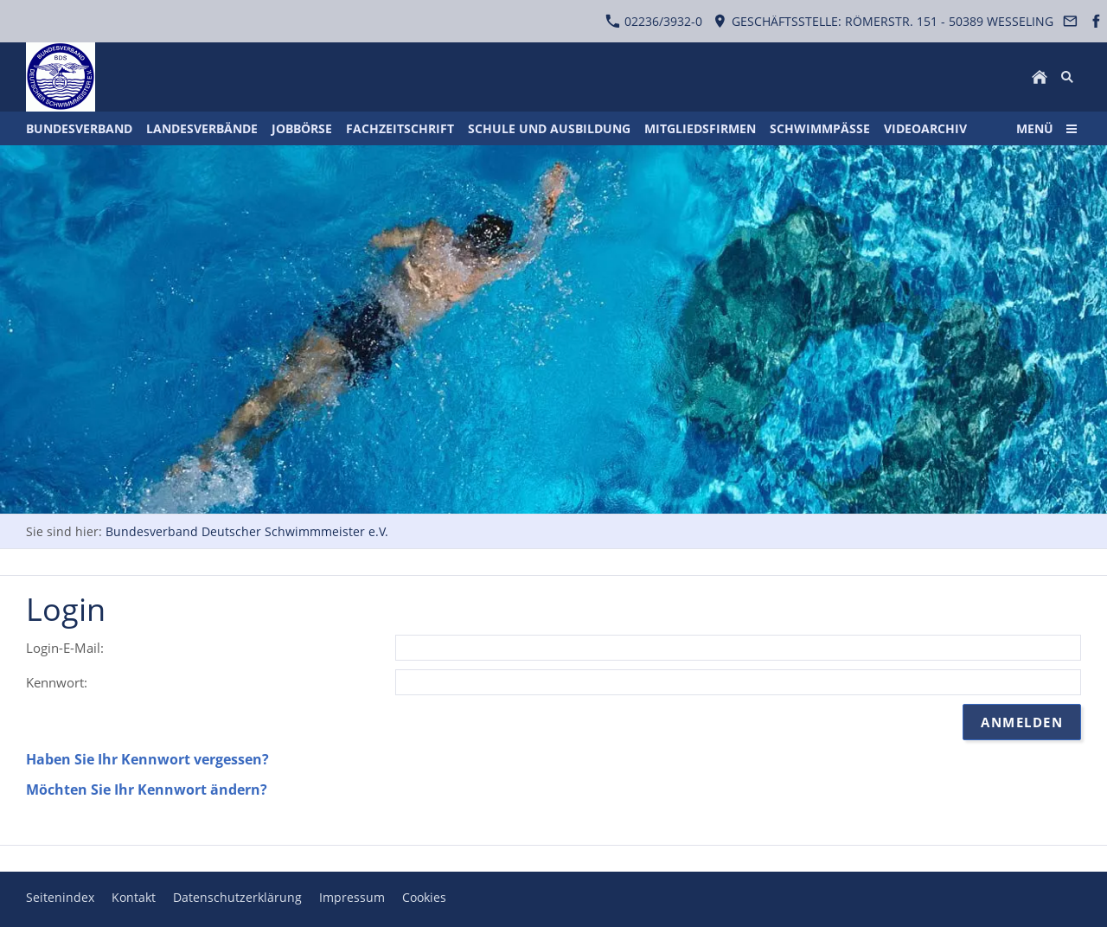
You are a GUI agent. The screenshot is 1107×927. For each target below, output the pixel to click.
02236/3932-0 (653, 21)
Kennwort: (56, 682)
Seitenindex (60, 897)
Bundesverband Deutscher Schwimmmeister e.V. (247, 531)
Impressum (352, 897)
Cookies (424, 897)
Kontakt (134, 897)
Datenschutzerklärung (237, 897)
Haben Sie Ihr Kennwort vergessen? (147, 759)
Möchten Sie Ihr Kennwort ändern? (146, 789)
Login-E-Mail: (65, 647)
